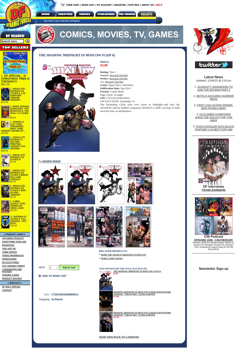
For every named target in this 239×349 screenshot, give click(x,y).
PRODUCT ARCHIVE (12, 278)
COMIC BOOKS (9, 252)
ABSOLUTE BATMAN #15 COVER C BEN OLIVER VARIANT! (18, 190)
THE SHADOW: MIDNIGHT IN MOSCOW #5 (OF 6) (137, 271)
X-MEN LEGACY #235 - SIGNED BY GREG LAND (18, 204)
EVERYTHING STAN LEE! (14, 242)
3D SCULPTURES (10, 262)
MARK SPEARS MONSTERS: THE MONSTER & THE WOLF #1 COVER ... (19, 111)
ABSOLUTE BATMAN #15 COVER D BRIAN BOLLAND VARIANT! (19, 175)
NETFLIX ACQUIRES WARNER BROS (215, 97)
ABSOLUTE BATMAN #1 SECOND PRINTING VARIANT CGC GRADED (18, 143)
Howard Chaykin (119, 75)
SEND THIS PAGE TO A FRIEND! (119, 336)
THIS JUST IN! (9, 249)
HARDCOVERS (9, 259)
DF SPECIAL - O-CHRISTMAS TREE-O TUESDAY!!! (15, 78)
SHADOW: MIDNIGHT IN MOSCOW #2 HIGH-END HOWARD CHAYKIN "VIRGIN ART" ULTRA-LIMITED (142, 293)
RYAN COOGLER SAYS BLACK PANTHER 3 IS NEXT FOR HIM (214, 128)
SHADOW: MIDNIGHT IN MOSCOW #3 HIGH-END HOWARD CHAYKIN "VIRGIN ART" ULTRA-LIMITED (142, 314)
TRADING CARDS (10, 275)
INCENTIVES (8, 245)
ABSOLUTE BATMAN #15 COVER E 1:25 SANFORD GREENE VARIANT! (17, 94)
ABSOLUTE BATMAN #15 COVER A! (17, 157)
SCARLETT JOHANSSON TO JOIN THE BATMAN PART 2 (215, 88)
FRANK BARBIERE (214, 190)
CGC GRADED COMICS (13, 266)
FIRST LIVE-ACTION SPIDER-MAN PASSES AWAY (215, 107)
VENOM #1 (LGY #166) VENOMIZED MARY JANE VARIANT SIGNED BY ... (13, 126)
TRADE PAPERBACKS (13, 256)
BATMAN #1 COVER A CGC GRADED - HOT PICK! (18, 219)
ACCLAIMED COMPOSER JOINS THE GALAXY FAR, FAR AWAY (213, 117)
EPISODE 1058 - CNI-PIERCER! (213, 240)
